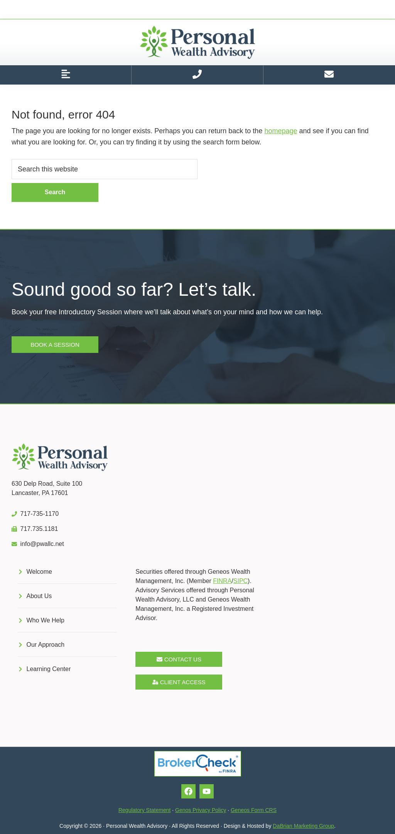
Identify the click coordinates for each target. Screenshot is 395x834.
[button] (65, 74)
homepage (280, 131)
